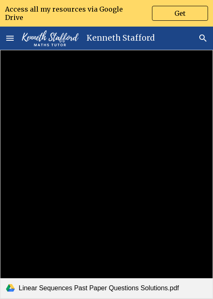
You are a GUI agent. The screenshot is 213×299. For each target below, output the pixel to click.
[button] (10, 38)
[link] (106, 174)
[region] (106, 13)
